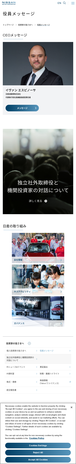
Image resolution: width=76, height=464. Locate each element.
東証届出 (44, 367)
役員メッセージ (47, 350)
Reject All (38, 452)
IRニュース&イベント (16, 367)
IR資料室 (10, 373)
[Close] (71, 407)
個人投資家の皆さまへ (16, 350)
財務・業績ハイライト (49, 373)
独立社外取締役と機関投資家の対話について (20, 359)
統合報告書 (11, 390)
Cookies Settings (38, 445)
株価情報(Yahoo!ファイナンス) (49, 382)
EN (59, 3)
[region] (38, 433)
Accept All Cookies (38, 459)
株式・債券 (11, 382)
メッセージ (22, 108)
